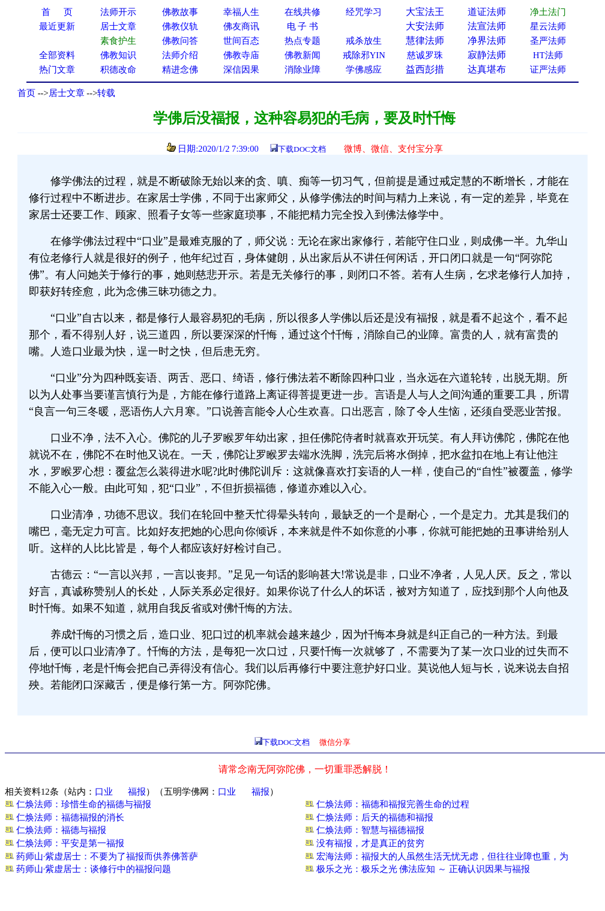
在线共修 (302, 12)
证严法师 (548, 69)
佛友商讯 (241, 26)
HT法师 (548, 55)
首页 (26, 93)
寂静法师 (487, 55)
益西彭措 (425, 69)
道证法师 (487, 12)
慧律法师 (425, 40)
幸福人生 (241, 12)
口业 (104, 791)
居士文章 (67, 93)
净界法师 (487, 40)
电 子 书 (302, 26)
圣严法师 (548, 41)
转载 (106, 93)
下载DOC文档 (301, 149)
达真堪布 (487, 69)
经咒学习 (364, 12)
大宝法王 (425, 12)
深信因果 (241, 69)
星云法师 (548, 26)
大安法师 (425, 26)
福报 (137, 791)
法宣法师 (487, 26)
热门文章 (57, 69)
